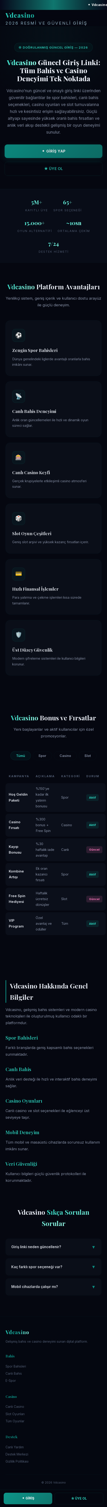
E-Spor (11, 1380)
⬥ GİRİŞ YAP (53, 152)
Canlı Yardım (15, 1447)
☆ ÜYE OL (79, 1498)
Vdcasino (46, 19)
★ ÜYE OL (53, 169)
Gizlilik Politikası (17, 1461)
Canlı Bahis (14, 1373)
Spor (42, 756)
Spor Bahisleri (16, 1366)
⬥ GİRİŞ (28, 1498)
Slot (87, 756)
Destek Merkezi (17, 1454)
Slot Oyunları (15, 1414)
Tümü (20, 756)
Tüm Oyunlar (15, 1421)
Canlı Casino (15, 1406)
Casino (65, 756)
